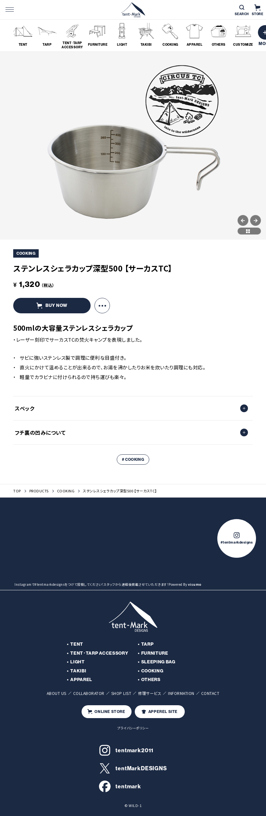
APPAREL (81, 679)
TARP (147, 644)
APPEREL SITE (160, 711)
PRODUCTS (39, 491)
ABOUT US (56, 693)
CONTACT (210, 693)
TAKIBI (78, 671)
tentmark (120, 786)
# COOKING (133, 459)
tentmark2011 (126, 750)
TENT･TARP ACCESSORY (99, 653)
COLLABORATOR (88, 693)
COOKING (66, 491)
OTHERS (151, 679)
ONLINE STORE (106, 711)
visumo (195, 584)
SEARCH (242, 10)
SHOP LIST (121, 693)
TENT (76, 644)
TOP (17, 491)
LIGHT (77, 662)
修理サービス (149, 693)
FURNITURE (154, 653)
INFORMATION (181, 693)
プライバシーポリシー (133, 728)
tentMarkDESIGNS (133, 768)
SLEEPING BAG (158, 662)
